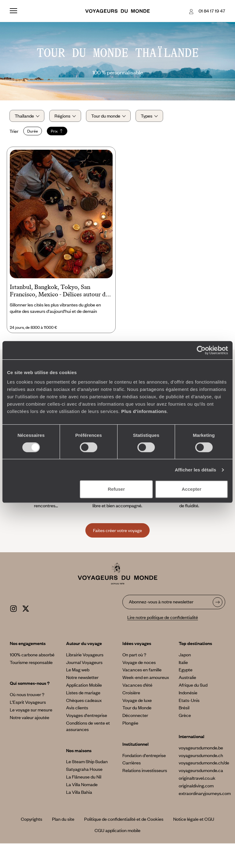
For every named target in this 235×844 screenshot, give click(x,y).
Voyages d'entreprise (86, 716)
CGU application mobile (117, 831)
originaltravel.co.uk (197, 778)
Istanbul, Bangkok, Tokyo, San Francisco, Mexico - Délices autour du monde (59, 292)
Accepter (191, 489)
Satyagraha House (84, 770)
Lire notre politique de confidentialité (162, 618)
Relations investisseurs (144, 771)
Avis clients (77, 708)
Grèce (185, 716)
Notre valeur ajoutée (29, 718)
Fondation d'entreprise (144, 755)
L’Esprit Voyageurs (28, 703)
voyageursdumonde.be (201, 748)
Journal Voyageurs (84, 662)
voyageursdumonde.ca (201, 771)
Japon (185, 655)
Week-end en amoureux (145, 678)
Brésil (184, 708)
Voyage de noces (139, 662)
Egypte (185, 670)
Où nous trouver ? (27, 695)
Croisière (131, 693)
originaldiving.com (196, 786)
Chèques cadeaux (84, 700)
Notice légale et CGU (193, 819)
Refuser (116, 489)
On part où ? (134, 655)
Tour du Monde (136, 708)
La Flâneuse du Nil (83, 777)
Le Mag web (77, 670)
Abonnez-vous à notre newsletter (161, 602)
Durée (33, 131)
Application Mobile (84, 685)
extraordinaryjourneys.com (205, 793)
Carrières (131, 763)
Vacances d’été (137, 685)
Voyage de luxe (137, 700)
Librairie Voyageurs (84, 655)
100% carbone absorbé (32, 655)
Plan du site (63, 819)
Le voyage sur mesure (31, 710)
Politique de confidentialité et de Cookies (123, 819)
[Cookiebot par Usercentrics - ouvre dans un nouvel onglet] (201, 350)
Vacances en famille (142, 670)
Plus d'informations (144, 411)
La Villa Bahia (79, 792)
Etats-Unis (189, 700)
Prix (57, 131)
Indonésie (188, 693)
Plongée (130, 723)
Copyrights (31, 819)
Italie (183, 662)
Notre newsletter (82, 678)
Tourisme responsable (31, 662)
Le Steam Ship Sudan (87, 762)
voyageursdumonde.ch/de (204, 763)
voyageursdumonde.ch (201, 755)
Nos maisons (78, 751)
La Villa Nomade (82, 785)
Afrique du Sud (193, 685)
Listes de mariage (83, 693)
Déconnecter (135, 716)
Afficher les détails (195, 469)
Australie (187, 678)
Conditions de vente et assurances (88, 726)
